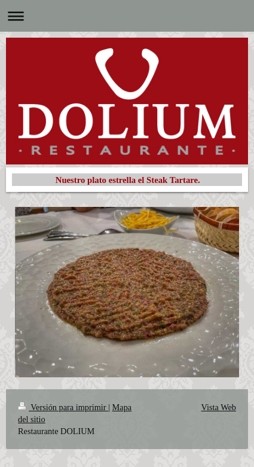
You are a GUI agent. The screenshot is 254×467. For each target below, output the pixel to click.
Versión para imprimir (63, 407)
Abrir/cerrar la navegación (127, 16)
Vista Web (218, 407)
